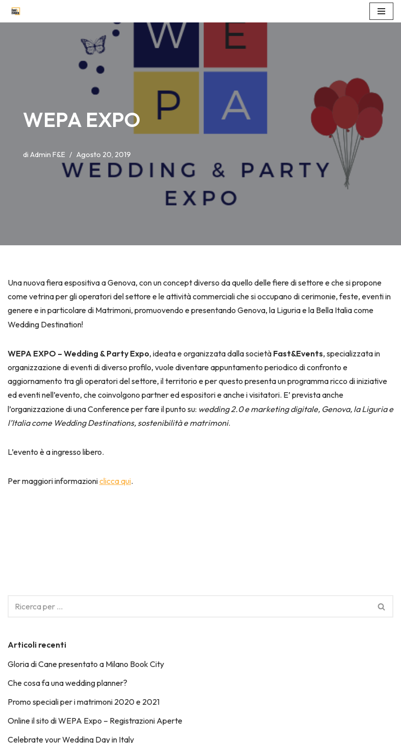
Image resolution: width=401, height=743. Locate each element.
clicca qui (115, 481)
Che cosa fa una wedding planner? (67, 683)
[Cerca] (189, 606)
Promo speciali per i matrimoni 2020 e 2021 (83, 702)
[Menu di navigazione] (381, 11)
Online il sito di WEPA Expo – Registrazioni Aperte (95, 720)
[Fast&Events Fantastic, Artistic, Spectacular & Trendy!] (18, 11)
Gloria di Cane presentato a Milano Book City (86, 664)
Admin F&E (47, 154)
